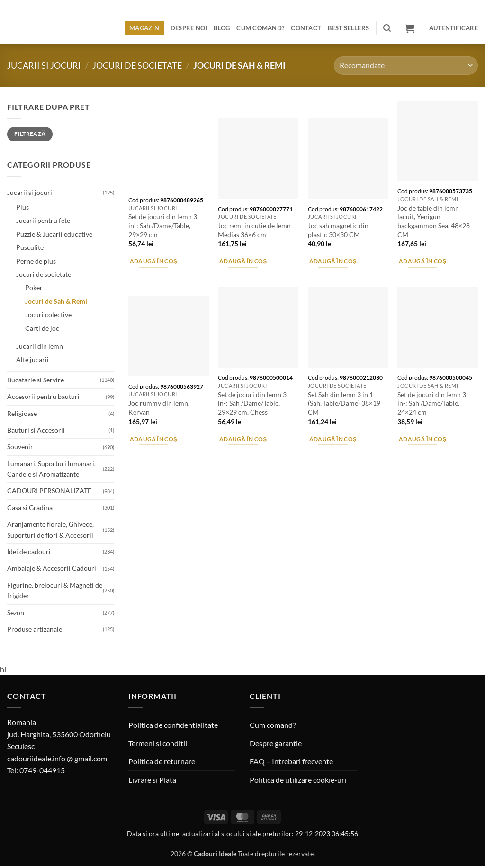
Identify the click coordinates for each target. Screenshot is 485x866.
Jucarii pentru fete (43, 220)
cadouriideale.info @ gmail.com (57, 758)
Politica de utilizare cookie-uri (298, 779)
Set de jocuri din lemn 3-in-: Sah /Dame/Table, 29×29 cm (163, 225)
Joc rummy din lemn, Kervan (158, 407)
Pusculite (30, 247)
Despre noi (189, 28)
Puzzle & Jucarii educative (54, 234)
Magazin (144, 28)
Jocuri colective (48, 314)
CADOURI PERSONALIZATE (49, 490)
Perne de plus (36, 261)
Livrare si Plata (152, 779)
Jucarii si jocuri (44, 65)
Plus (22, 207)
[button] (387, 28)
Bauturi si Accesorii (36, 430)
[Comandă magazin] (406, 65)
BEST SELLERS (348, 28)
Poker (34, 287)
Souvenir (20, 446)
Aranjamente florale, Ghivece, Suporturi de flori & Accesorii (50, 529)
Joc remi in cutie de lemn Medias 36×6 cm (254, 230)
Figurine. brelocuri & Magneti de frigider (54, 590)
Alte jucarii (32, 359)
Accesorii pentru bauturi (43, 396)
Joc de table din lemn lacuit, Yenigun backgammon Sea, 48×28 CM (433, 221)
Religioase (22, 413)
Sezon (15, 613)
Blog (222, 28)
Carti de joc (42, 328)
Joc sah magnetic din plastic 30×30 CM (338, 230)
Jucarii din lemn (39, 346)
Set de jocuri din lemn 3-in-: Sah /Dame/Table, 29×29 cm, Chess (253, 403)
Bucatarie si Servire (35, 380)
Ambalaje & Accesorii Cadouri (51, 568)
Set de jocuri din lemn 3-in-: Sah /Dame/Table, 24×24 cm (432, 403)
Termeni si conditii (157, 743)
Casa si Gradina (30, 508)
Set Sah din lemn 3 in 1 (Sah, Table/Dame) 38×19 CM (344, 403)
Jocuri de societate (137, 65)
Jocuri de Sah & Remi (56, 301)
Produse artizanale (34, 629)
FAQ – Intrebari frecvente (291, 761)
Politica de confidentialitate (173, 724)
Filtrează (29, 133)
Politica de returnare (161, 761)
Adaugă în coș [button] (154, 261)
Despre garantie (276, 743)
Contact (306, 28)
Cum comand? (260, 28)
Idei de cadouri (29, 552)
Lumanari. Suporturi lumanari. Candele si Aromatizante (51, 469)
